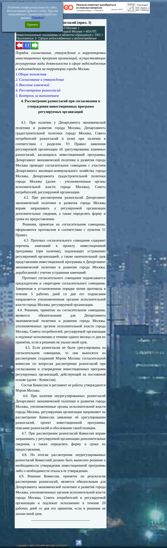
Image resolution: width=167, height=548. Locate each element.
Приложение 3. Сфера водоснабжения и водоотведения (56, 38)
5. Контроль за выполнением (37, 96)
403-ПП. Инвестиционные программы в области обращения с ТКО (58, 33)
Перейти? (38, 17)
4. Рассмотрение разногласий (38, 90)
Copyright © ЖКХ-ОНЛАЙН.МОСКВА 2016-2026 (42, 545)
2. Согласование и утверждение (40, 80)
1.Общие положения (31, 74)
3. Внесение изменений (32, 85)
